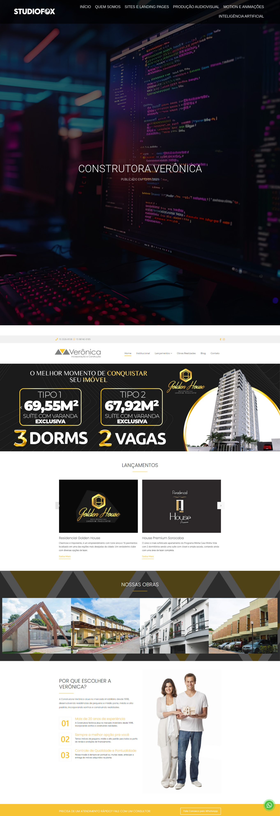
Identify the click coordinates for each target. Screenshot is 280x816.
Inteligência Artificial (241, 13)
